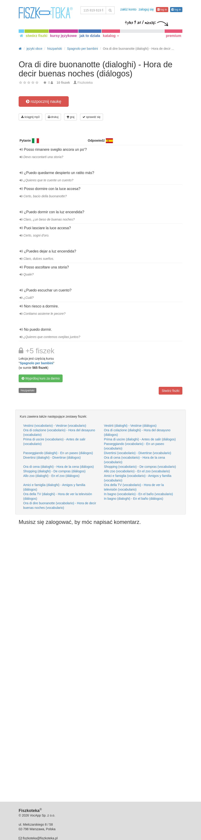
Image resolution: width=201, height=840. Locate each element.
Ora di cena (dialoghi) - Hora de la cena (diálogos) (58, 466)
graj (70, 117)
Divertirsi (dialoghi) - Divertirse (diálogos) (52, 457)
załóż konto (128, 9)
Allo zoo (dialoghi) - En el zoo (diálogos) (51, 476)
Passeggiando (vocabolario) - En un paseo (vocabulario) (134, 446)
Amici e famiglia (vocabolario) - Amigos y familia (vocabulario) (137, 478)
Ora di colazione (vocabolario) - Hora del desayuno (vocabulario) (59, 432)
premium (173, 36)
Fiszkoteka (85, 82)
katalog (111, 36)
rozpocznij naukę (43, 101)
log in (162, 9)
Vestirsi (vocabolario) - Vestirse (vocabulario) (54, 425)
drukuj (53, 117)
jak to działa (90, 36)
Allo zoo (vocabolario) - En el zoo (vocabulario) (137, 471)
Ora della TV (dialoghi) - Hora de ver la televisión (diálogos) (57, 496)
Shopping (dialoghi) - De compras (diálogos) (54, 471)
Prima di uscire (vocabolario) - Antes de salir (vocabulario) (54, 441)
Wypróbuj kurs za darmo (41, 378)
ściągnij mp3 (30, 117)
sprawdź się (91, 117)
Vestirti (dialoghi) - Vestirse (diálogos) (130, 425)
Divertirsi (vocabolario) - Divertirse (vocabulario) (137, 453)
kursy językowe (63, 36)
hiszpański (28, 390)
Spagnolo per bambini (36, 363)
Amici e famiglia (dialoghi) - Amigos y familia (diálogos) (54, 487)
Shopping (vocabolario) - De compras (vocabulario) (140, 466)
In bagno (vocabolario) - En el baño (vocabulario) (138, 494)
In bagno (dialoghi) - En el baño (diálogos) (133, 498)
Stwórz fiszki (170, 391)
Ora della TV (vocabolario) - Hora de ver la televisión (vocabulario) (134, 487)
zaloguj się (146, 9)
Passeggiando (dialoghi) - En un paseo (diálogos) (58, 453)
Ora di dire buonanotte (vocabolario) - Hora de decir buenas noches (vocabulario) (59, 505)
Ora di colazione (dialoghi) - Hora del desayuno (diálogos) (137, 432)
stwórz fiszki (36, 36)
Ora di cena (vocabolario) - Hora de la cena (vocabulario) (134, 460)
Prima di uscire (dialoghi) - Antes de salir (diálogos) (140, 439)
